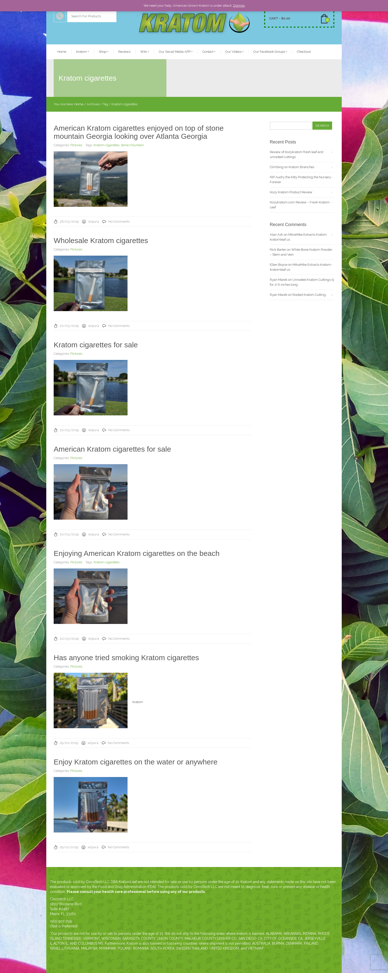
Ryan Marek (278, 280)
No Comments (118, 221)
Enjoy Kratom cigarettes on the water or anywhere (135, 762)
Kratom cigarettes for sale (96, 345)
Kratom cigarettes (106, 145)
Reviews (124, 51)
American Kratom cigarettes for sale (112, 449)
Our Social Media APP (176, 51)
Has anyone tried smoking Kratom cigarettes (126, 658)
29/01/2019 (69, 743)
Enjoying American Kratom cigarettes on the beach (137, 553)
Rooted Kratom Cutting (309, 295)
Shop (103, 51)
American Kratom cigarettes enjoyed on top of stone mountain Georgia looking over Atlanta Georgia (139, 132)
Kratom (82, 51)
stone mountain (132, 145)
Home (61, 51)
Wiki (144, 51)
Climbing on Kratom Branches (292, 167)
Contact (208, 51)
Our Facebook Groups (270, 51)
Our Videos (234, 51)
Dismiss (239, 5)
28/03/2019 (69, 221)
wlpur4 (93, 221)
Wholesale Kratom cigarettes (101, 240)
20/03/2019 (69, 326)
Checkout (304, 51)
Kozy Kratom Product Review (291, 192)
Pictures (76, 145)
